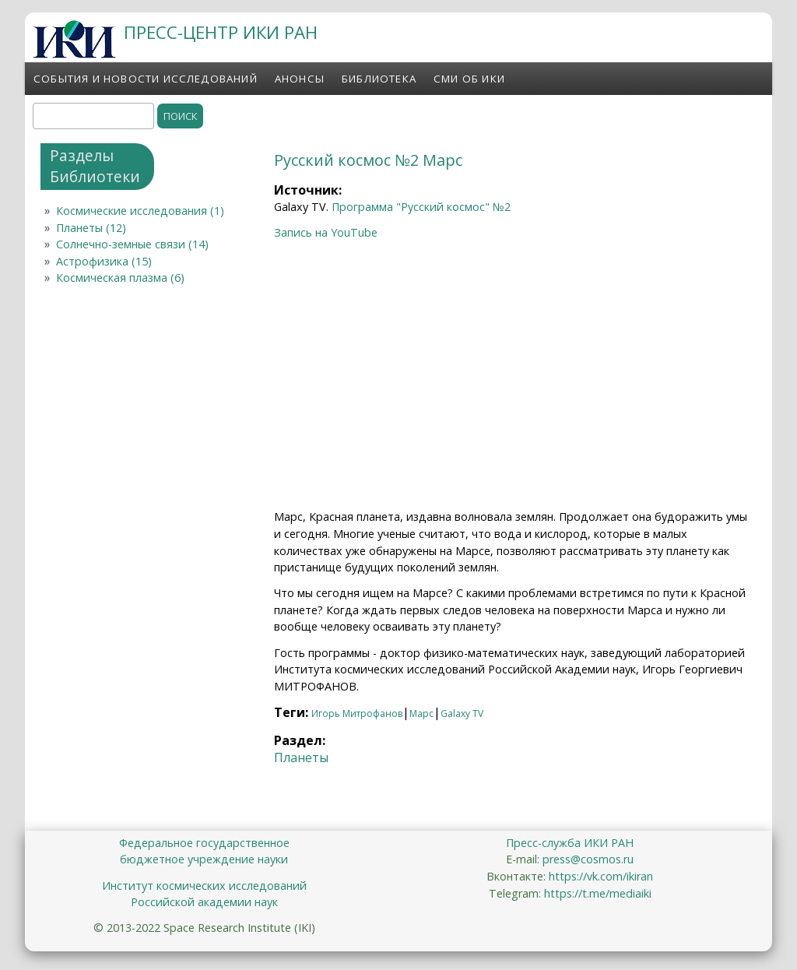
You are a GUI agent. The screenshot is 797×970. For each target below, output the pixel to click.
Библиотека (379, 79)
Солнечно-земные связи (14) (132, 244)
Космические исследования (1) (140, 210)
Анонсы (300, 79)
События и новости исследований (145, 79)
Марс (421, 713)
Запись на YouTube (325, 232)
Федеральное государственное (204, 842)
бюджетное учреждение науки (204, 859)
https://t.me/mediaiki (597, 893)
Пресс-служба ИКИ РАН (570, 842)
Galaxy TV (462, 713)
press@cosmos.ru (588, 859)
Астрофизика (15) (104, 261)
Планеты (301, 757)
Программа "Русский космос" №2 (421, 206)
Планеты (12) (91, 227)
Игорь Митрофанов (356, 713)
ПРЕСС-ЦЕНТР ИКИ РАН (221, 32)
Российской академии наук (204, 901)
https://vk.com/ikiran (601, 876)
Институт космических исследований (204, 885)
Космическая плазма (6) (120, 277)
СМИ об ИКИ (469, 79)
